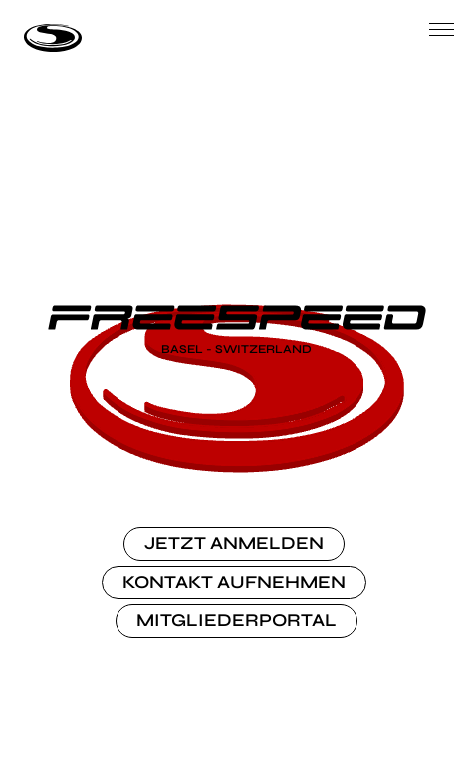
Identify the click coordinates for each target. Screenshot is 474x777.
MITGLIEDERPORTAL (236, 620)
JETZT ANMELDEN (234, 543)
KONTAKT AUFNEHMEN (234, 582)
